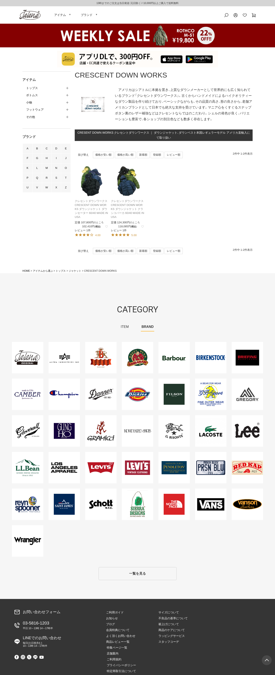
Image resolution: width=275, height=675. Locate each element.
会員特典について (118, 632)
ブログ (110, 626)
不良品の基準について (173, 620)
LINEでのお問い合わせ (42, 643)
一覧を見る (137, 576)
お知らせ (112, 620)
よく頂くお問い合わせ (120, 638)
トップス (61, 272)
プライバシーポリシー (225, 632)
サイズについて (168, 615)
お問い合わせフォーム (41, 614)
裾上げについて (168, 626)
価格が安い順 (103, 156)
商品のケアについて (171, 632)
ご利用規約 (218, 626)
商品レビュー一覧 (118, 644)
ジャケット (75, 272)
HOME (26, 272)
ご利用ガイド (115, 615)
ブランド (87, 15)
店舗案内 (216, 620)
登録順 (157, 156)
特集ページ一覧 (221, 615)
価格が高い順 (125, 156)
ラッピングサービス (171, 638)
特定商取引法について (225, 638)
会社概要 (216, 644)
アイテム (60, 15)
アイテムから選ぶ (43, 272)
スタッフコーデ (168, 644)
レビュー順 (173, 156)
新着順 (143, 156)
